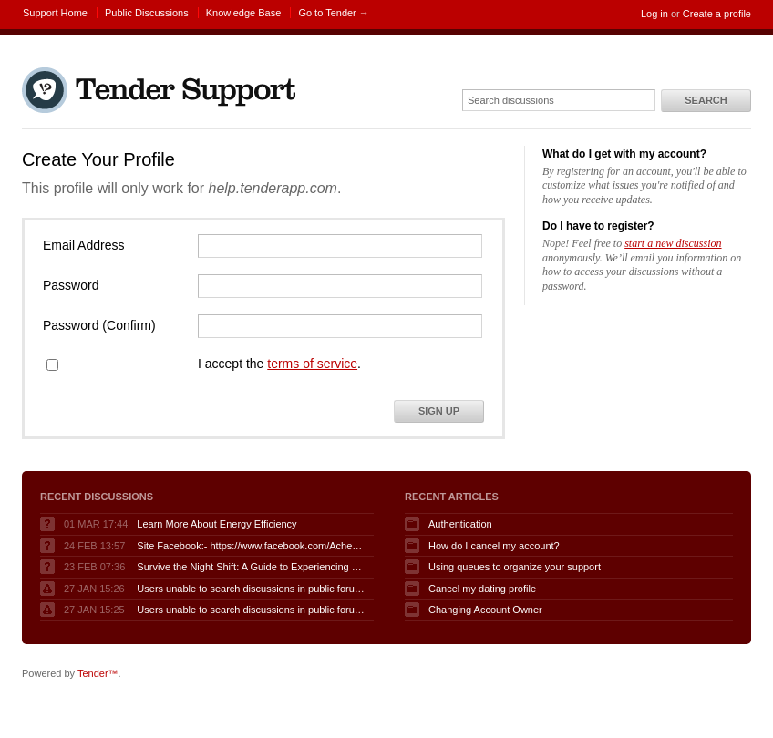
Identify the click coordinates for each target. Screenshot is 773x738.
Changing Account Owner (485, 609)
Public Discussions (147, 12)
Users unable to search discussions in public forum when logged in (251, 588)
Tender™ (98, 673)
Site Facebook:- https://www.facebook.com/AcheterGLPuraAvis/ (251, 545)
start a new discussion (672, 243)
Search (706, 100)
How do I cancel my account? (494, 545)
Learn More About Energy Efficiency (216, 523)
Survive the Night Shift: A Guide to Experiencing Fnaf (251, 566)
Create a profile (717, 13)
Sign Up (438, 410)
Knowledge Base (244, 12)
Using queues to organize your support (514, 566)
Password (70, 285)
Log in (654, 13)
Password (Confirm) (99, 325)
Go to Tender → (333, 12)
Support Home (55, 12)
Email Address (83, 245)
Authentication (460, 523)
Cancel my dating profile (482, 588)
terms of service (312, 363)
